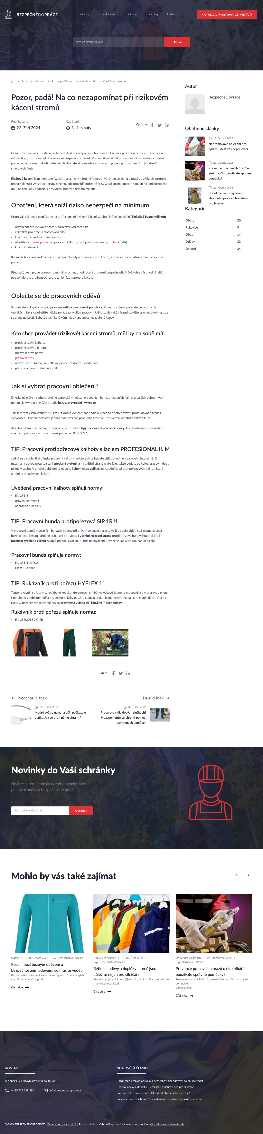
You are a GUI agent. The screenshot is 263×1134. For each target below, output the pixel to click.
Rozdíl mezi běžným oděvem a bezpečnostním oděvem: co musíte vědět (160, 1081)
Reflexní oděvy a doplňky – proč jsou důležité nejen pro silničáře (155, 1087)
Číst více (17, 987)
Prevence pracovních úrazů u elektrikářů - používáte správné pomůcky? (159, 1099)
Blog (25, 81)
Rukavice (108, 14)
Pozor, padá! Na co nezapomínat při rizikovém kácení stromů (89, 81)
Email (14, 802)
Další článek (153, 698)
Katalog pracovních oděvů (227, 15)
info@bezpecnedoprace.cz (65, 1090)
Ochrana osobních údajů (62, 1124)
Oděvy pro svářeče (104, 958)
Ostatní (39, 81)
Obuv (132, 14)
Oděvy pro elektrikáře (189, 958)
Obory (84, 14)
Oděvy (190, 241)
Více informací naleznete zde (167, 1124)
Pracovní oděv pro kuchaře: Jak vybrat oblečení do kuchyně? (153, 1093)
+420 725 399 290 (22, 1090)
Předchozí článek (32, 698)
